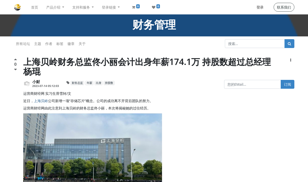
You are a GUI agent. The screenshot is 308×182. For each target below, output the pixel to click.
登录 (260, 7)
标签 (59, 43)
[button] (290, 60)
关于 (82, 43)
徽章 (71, 43)
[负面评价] (15, 69)
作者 (48, 43)
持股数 (109, 83)
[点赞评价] (15, 60)
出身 (98, 83)
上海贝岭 (41, 100)
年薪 (89, 83)
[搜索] (289, 43)
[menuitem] (34, 7)
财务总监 (77, 83)
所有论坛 (23, 43)
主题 (37, 43)
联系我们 (284, 7)
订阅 (287, 84)
